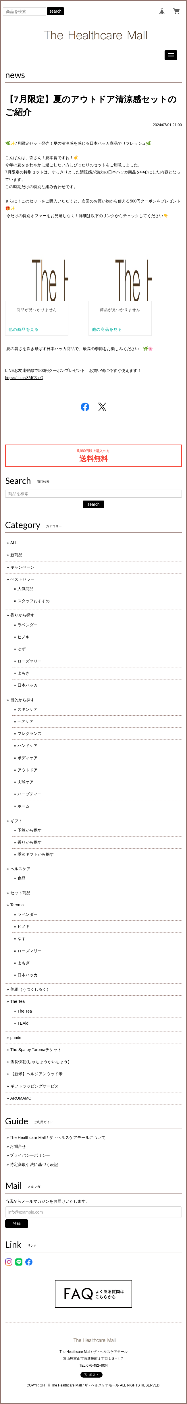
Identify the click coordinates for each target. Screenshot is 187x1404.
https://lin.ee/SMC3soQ (24, 378)
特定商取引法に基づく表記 (34, 1164)
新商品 (16, 555)
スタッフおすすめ (34, 600)
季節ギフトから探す (36, 854)
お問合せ (18, 1146)
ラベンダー (28, 625)
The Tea (17, 1001)
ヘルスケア (20, 868)
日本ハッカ (28, 685)
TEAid (23, 1023)
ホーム (24, 806)
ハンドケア (28, 745)
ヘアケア (26, 721)
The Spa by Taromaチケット (35, 1049)
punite (15, 1037)
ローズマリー (30, 661)
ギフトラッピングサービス (34, 1086)
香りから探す (22, 615)
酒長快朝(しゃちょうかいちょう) (39, 1061)
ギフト (16, 820)
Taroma (17, 905)
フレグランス (30, 733)
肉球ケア (26, 782)
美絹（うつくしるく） (30, 989)
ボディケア (28, 758)
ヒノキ (24, 637)
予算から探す (30, 830)
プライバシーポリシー (30, 1155)
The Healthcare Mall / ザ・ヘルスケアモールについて (57, 1137)
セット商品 (20, 893)
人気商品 (26, 588)
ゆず (22, 649)
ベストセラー (22, 579)
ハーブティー (30, 794)
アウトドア (28, 770)
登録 (17, 1223)
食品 (22, 878)
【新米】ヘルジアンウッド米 (36, 1073)
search (55, 11)
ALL (14, 542)
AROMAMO (21, 1098)
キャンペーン (22, 567)
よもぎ (24, 673)
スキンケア (28, 709)
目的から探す (22, 700)
